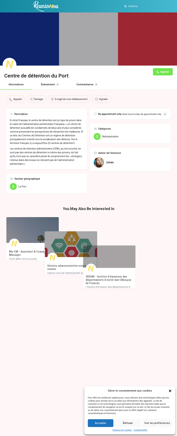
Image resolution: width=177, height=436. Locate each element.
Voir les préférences (157, 423)
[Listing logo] (9, 65)
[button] (170, 391)
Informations (16, 84)
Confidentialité (140, 430)
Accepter (100, 423)
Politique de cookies (122, 430)
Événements (50, 84)
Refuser (128, 423)
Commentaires (87, 84)
